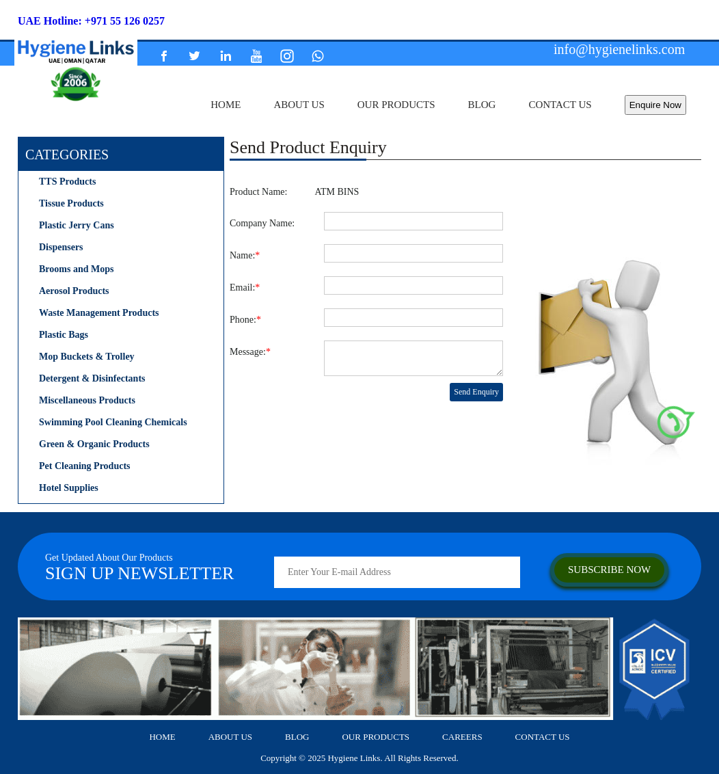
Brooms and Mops (76, 269)
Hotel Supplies (68, 488)
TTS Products (67, 181)
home (226, 104)
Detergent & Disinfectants (92, 378)
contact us (559, 104)
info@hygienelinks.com (619, 49)
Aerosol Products (74, 291)
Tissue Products (71, 203)
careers (462, 737)
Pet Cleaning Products (85, 466)
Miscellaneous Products (87, 400)
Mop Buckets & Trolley (87, 356)
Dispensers (61, 247)
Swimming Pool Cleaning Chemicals (113, 422)
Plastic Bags (63, 335)
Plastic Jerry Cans (76, 225)
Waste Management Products (99, 313)
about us (298, 104)
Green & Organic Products (94, 444)
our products (396, 104)
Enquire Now (655, 105)
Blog (482, 104)
